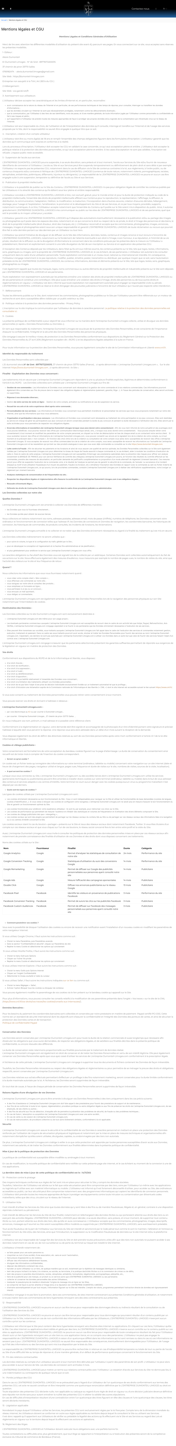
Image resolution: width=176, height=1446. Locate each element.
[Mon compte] (156, 8)
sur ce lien (68, 980)
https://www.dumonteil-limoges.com (30, 367)
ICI (29, 712)
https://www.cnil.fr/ (164, 687)
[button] (3, 9)
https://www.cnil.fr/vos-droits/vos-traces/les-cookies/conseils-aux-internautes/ (41, 1001)
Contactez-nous (140, 8)
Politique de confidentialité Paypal (19, 1023)
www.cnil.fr (160, 347)
